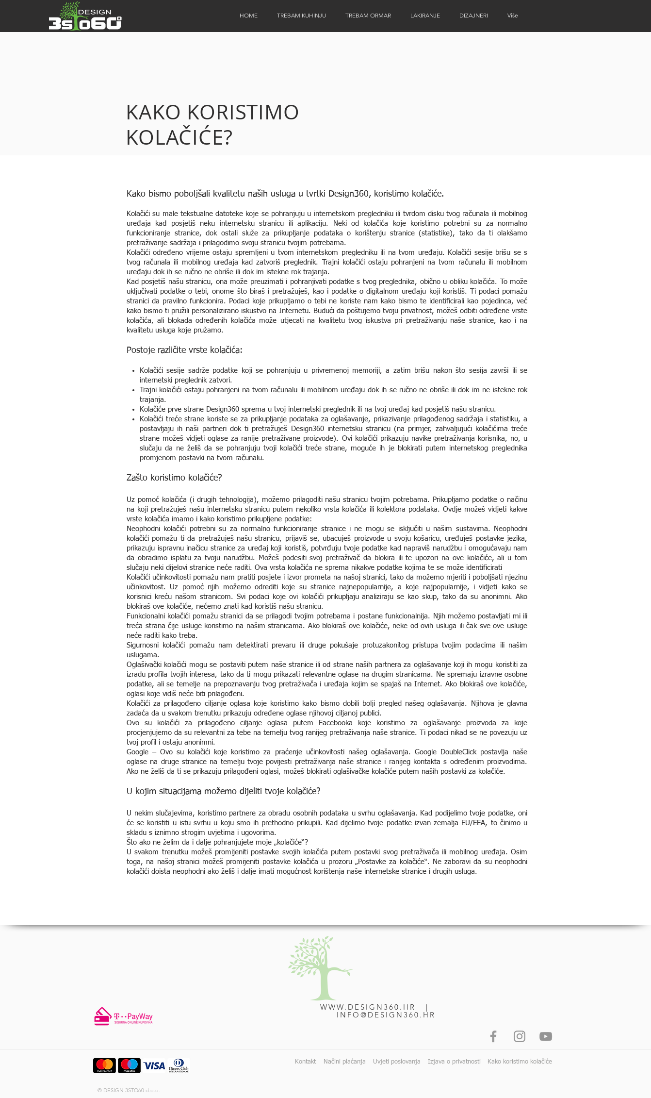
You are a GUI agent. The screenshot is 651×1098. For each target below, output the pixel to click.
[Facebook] (493, 1036)
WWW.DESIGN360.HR (368, 1007)
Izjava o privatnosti (454, 1062)
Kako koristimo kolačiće (520, 1062)
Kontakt (305, 1062)
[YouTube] (545, 1036)
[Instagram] (519, 1036)
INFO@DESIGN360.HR (386, 1014)
